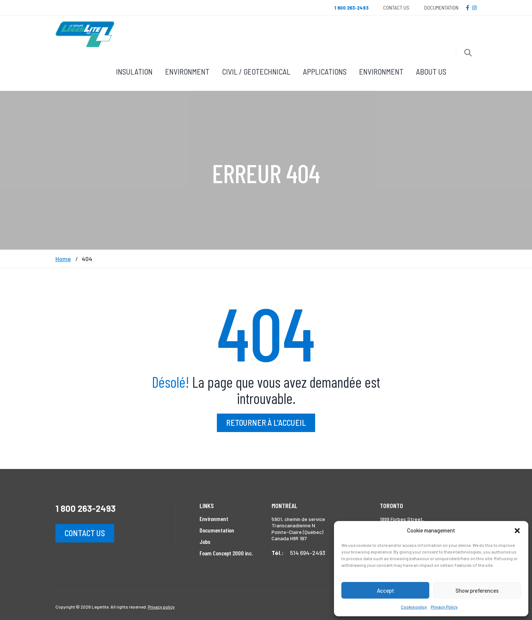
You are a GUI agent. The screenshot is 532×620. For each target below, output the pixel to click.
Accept (385, 590)
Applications (325, 71)
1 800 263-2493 (85, 508)
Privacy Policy (444, 606)
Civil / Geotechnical (256, 71)
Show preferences (477, 590)
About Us (431, 71)
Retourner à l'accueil (266, 422)
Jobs (205, 541)
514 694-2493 (307, 552)
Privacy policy (161, 606)
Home (63, 259)
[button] (517, 530)
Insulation (134, 71)
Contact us (85, 533)
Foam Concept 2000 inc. (226, 552)
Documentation (441, 7)
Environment (187, 71)
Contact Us (396, 7)
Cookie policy (414, 606)
